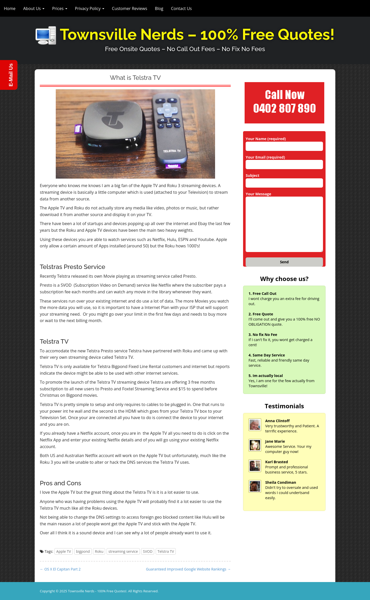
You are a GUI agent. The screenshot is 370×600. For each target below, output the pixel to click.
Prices (59, 8)
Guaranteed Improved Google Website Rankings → (188, 569)
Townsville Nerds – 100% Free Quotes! (197, 34)
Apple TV (63, 551)
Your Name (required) (284, 142)
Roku (99, 551)
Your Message (284, 222)
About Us (33, 8)
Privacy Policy (89, 8)
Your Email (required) (284, 161)
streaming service (123, 551)
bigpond (83, 551)
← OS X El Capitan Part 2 (60, 569)
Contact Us (181, 8)
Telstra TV (166, 551)
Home (9, 8)
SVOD (147, 551)
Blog (159, 8)
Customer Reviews (129, 8)
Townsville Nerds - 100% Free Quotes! (97, 591)
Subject (284, 179)
